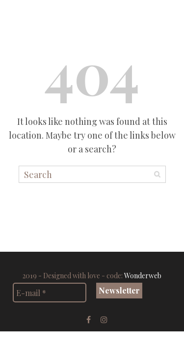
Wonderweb (142, 275)
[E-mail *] (49, 292)
